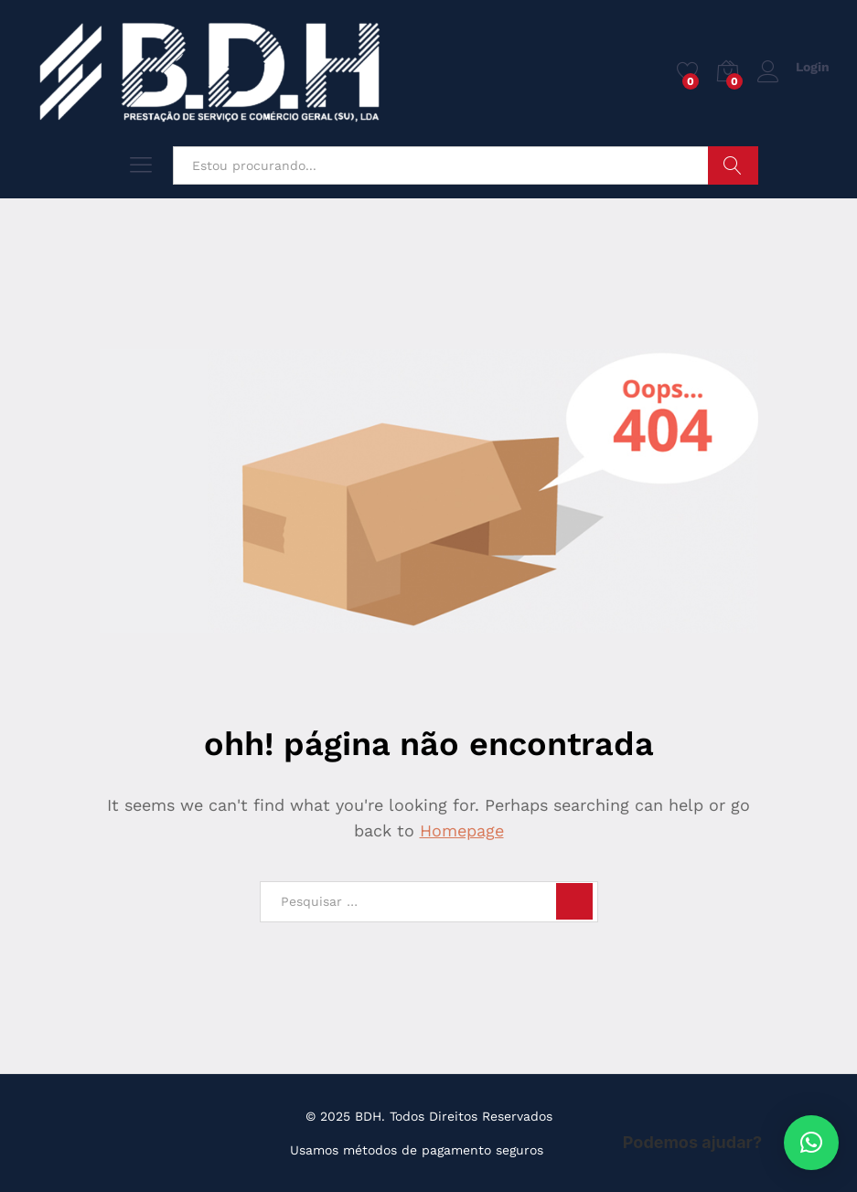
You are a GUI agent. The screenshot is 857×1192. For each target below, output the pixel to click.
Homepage (462, 830)
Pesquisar (733, 165)
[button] (811, 1142)
